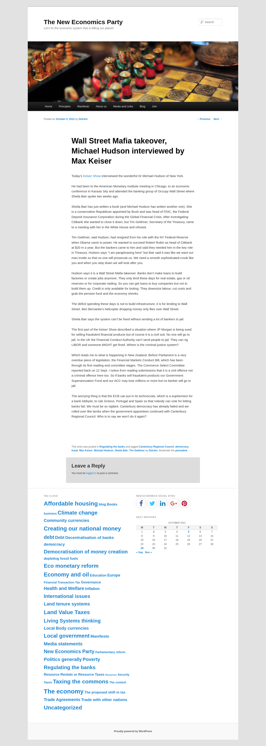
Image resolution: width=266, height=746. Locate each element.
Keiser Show (92, 176)
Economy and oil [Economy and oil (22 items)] (66, 574)
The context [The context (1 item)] (117, 682)
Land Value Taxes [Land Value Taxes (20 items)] (67, 612)
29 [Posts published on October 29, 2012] (142, 548)
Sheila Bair (121, 450)
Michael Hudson (103, 450)
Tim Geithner (137, 450)
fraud (75, 450)
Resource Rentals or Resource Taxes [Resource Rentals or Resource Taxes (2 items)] (74, 674)
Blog (142, 106)
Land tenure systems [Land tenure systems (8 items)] (67, 604)
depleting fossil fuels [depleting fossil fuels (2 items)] (61, 558)
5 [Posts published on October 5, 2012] (188, 531)
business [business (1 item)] (50, 513)
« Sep (139, 552)
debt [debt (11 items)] (49, 537)
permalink (181, 450)
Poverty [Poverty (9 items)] (91, 659)
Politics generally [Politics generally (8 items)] (63, 659)
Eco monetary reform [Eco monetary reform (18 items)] (71, 566)
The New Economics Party (83, 21)
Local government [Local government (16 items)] (67, 636)
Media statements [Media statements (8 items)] (63, 643)
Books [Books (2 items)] (112, 504)
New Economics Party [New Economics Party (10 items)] (69, 651)
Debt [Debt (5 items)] (59, 537)
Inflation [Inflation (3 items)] (92, 589)
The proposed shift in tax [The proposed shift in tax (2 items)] (104, 692)
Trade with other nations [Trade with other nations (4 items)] (104, 699)
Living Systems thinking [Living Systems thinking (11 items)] (72, 621)
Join (154, 106)
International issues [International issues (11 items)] (67, 596)
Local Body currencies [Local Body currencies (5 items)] (66, 628)
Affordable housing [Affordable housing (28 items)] (71, 503)
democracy (182, 446)
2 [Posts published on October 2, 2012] (153, 531)
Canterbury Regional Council (156, 446)
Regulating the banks (112, 446)
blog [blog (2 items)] (102, 504)
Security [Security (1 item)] (123, 674)
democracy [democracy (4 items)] (54, 544)
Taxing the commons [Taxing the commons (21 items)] (80, 681)
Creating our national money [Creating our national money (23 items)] (82, 528)
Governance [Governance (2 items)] (91, 582)
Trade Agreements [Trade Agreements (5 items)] (62, 699)
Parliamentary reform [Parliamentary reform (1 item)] (110, 652)
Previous (203, 119)
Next (218, 119)
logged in (91, 473)
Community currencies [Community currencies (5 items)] (66, 520)
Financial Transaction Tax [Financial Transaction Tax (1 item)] (62, 582)
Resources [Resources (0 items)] (111, 675)
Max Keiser (86, 450)
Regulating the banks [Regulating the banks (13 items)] (70, 667)
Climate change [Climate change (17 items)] (77, 513)
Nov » (148, 552)
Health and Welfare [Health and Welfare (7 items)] (64, 588)
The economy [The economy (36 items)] (64, 691)
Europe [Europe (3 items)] (113, 575)
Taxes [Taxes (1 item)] (48, 682)
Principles (64, 106)
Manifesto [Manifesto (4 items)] (99, 636)
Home (48, 106)
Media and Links (123, 106)
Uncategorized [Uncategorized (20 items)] (63, 707)
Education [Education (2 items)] (98, 575)
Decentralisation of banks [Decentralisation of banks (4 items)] (89, 537)
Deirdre (83, 119)
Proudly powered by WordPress (133, 731)
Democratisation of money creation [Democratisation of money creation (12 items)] (86, 551)
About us (101, 106)
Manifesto (83, 106)
